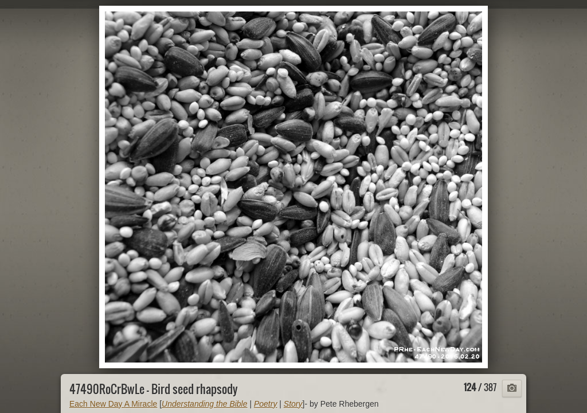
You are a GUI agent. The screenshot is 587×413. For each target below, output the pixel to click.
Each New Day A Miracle (113, 403)
